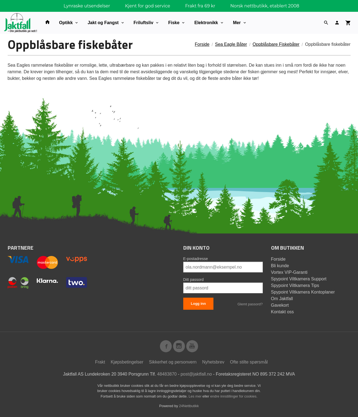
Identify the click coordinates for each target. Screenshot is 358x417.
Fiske (173, 22)
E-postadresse (195, 259)
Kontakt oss (282, 311)
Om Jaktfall (282, 298)
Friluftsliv (143, 22)
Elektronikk (206, 22)
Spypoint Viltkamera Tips (295, 285)
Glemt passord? (250, 304)
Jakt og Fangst (103, 22)
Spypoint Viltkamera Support (298, 279)
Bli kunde (280, 265)
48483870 (167, 374)
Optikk (66, 22)
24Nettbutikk (189, 406)
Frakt (100, 362)
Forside (202, 44)
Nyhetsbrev (213, 362)
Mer (237, 22)
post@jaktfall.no (196, 374)
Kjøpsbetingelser (127, 362)
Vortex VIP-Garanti (289, 272)
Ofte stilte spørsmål (249, 362)
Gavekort (280, 305)
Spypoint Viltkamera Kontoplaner (303, 292)
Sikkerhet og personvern (172, 362)
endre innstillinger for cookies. (233, 396)
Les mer (196, 396)
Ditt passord (193, 279)
